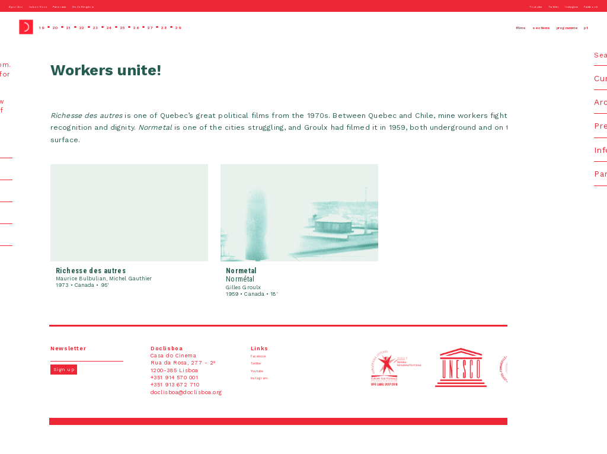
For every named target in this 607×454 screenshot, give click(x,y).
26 (167, 27)
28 (204, 27)
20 (61, 27)
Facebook (585, 6)
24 (131, 27)
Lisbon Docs (52, 6)
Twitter (521, 6)
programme (549, 27)
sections (501, 27)
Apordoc (19, 6)
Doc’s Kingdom (130, 6)
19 (43, 27)
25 (150, 27)
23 (113, 27)
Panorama (89, 6)
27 (186, 27)
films (466, 27)
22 (95, 27)
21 (79, 27)
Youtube (494, 6)
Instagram (552, 6)
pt (584, 27)
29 (222, 27)
